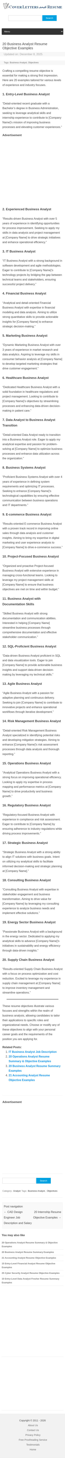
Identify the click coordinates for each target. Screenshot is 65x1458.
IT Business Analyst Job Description (33, 1051)
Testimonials (33, 1444)
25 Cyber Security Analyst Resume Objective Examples (31, 1273)
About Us (33, 1425)
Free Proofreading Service (33, 1439)
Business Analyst (18, 62)
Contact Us (33, 1430)
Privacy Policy (32, 1435)
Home (33, 1449)
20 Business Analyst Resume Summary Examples (28, 1252)
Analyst (17, 1191)
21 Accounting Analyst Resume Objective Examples (29, 1258)
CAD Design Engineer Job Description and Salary (18, 1218)
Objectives (33, 62)
